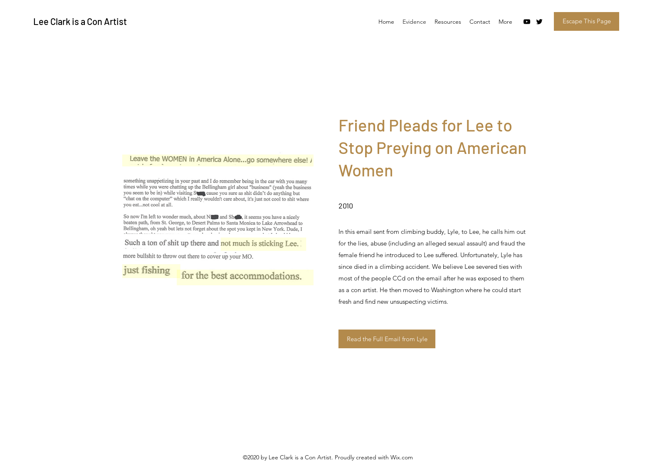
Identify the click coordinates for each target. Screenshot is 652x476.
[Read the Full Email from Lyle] (386, 339)
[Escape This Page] (586, 21)
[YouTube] (527, 21)
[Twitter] (539, 21)
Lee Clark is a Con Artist (80, 21)
